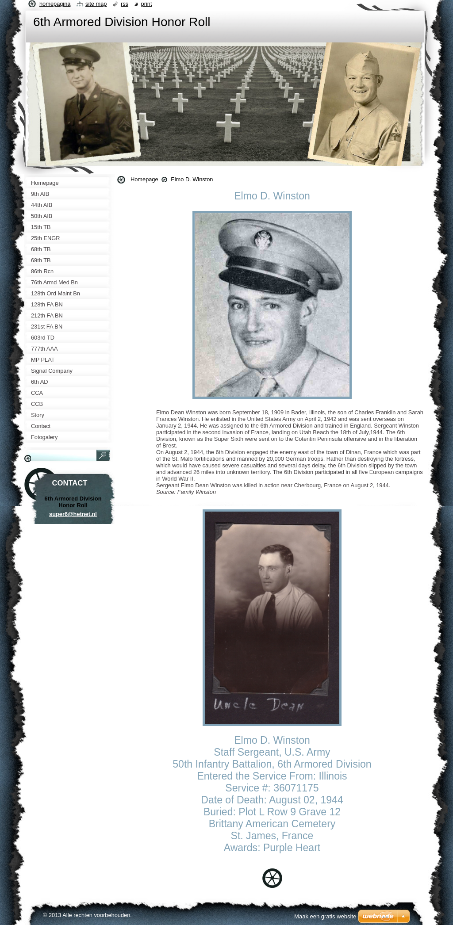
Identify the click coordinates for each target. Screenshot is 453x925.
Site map (96, 3)
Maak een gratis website (325, 916)
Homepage (144, 179)
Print (146, 3)
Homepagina (54, 3)
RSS (124, 3)
